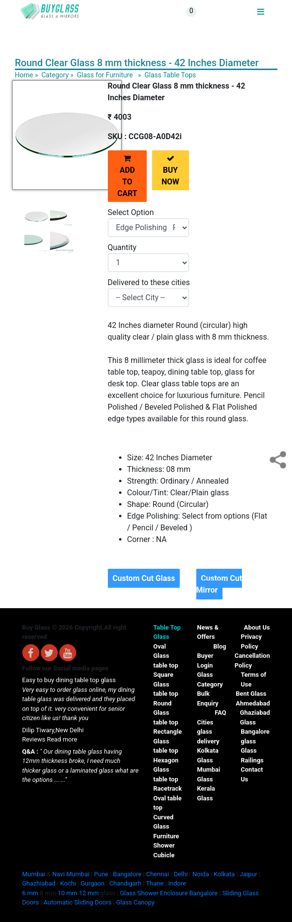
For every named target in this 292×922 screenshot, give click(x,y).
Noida (200, 874)
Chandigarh (125, 883)
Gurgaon (92, 883)
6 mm (30, 893)
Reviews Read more (49, 739)
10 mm (68, 893)
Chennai (157, 874)
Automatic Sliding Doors (78, 902)
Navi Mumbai (70, 874)
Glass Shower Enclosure (154, 893)
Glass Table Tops (170, 75)
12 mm (89, 893)
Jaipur (248, 874)
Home (24, 75)
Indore (177, 883)
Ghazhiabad (39, 883)
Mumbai (33, 874)
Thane (155, 883)
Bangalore (127, 874)
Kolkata (224, 874)
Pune (101, 874)
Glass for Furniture (105, 75)
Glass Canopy (135, 902)
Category (55, 75)
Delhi (180, 874)
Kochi (68, 883)
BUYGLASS (240, 12)
